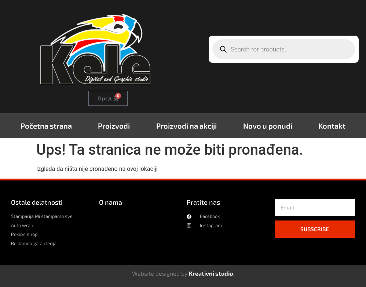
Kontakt (331, 125)
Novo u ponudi (267, 125)
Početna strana (46, 125)
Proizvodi (114, 125)
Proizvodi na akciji (186, 125)
